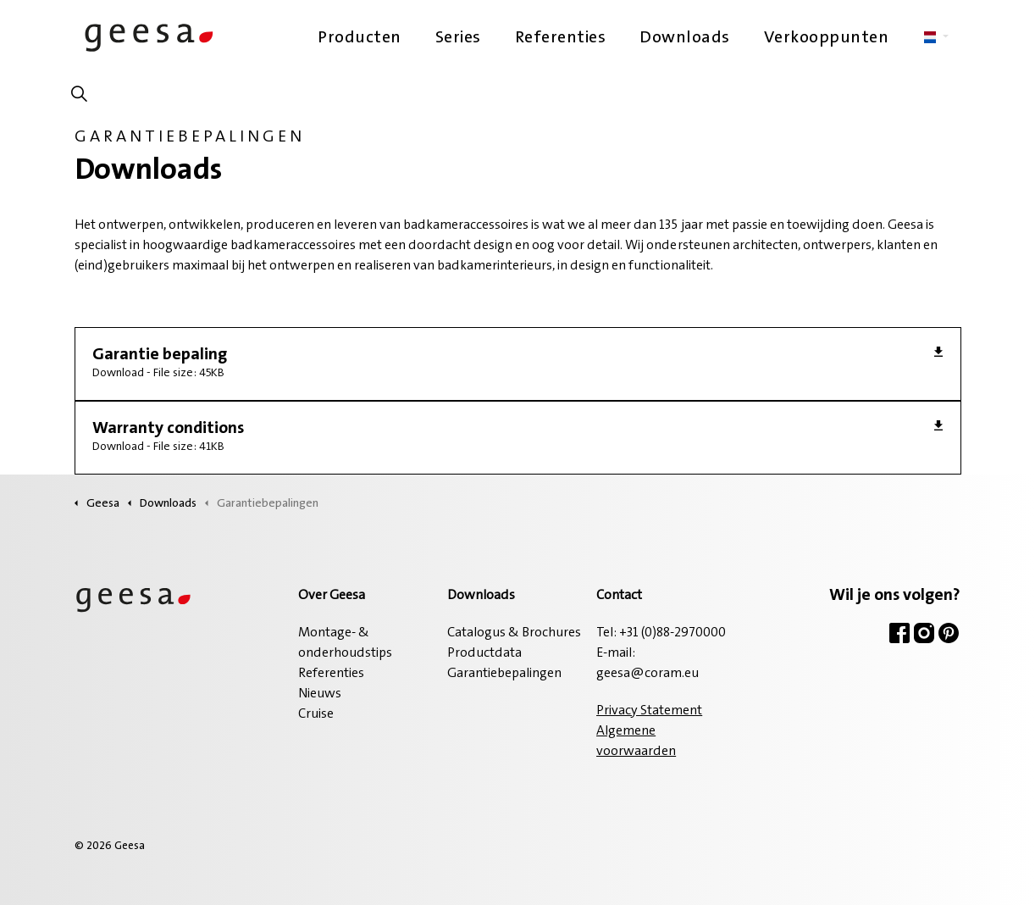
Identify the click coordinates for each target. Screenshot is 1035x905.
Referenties (560, 38)
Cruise (316, 714)
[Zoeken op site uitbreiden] (79, 97)
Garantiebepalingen (504, 673)
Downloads (684, 38)
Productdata (484, 653)
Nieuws (319, 694)
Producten (359, 38)
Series (458, 38)
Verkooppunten (826, 38)
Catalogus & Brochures (514, 633)
